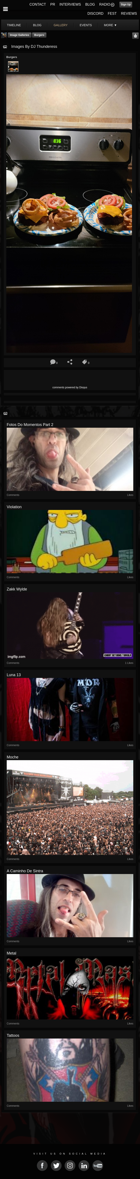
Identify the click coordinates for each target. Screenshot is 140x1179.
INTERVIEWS (70, 4)
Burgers (39, 35)
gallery (60, 25)
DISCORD (96, 13)
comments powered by (69, 387)
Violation (14, 507)
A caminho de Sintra (25, 871)
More (110, 25)
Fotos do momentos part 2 (30, 425)
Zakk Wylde (17, 589)
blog (37, 25)
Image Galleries (19, 35)
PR (52, 4)
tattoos (13, 1035)
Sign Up (126, 4)
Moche (12, 757)
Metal (11, 953)
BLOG (90, 4)
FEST (112, 13)
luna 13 (14, 675)
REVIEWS (129, 13)
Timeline (14, 25)
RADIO (104, 4)
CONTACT (37, 4)
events (86, 25)
